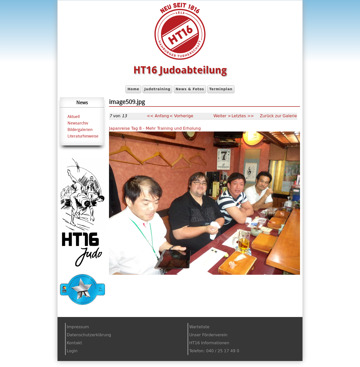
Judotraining (157, 89)
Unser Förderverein (208, 334)
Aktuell (74, 116)
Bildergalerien (80, 129)
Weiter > (222, 116)
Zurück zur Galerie (278, 116)
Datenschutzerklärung (89, 334)
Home (133, 89)
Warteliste (199, 326)
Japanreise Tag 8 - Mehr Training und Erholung (155, 128)
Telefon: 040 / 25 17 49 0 (214, 350)
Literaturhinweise (83, 136)
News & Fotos (190, 89)
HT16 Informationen (209, 342)
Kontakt (74, 342)
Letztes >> (243, 116)
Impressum (78, 326)
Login (72, 350)
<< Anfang (158, 116)
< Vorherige (181, 116)
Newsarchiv (78, 123)
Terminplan (220, 89)
